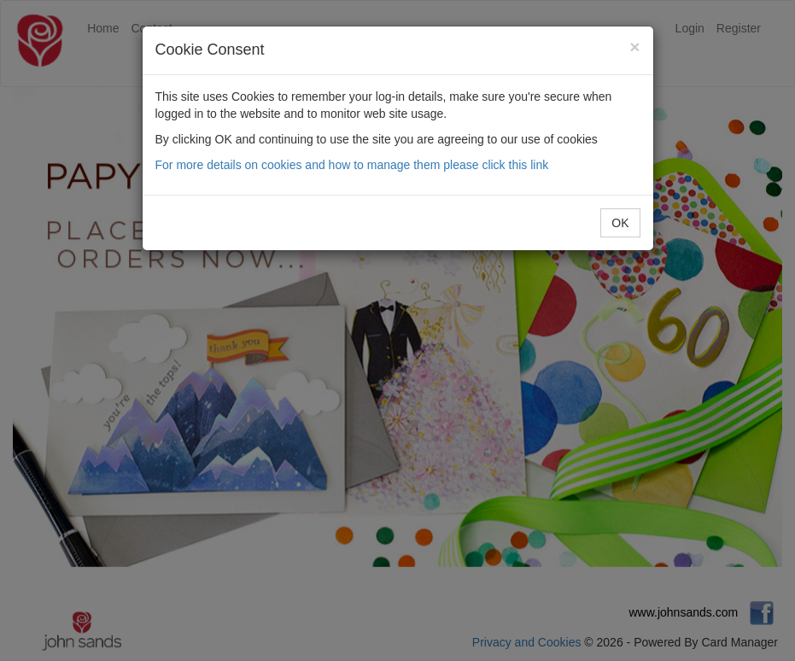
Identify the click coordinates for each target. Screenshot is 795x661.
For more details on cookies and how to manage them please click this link (352, 165)
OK (619, 223)
